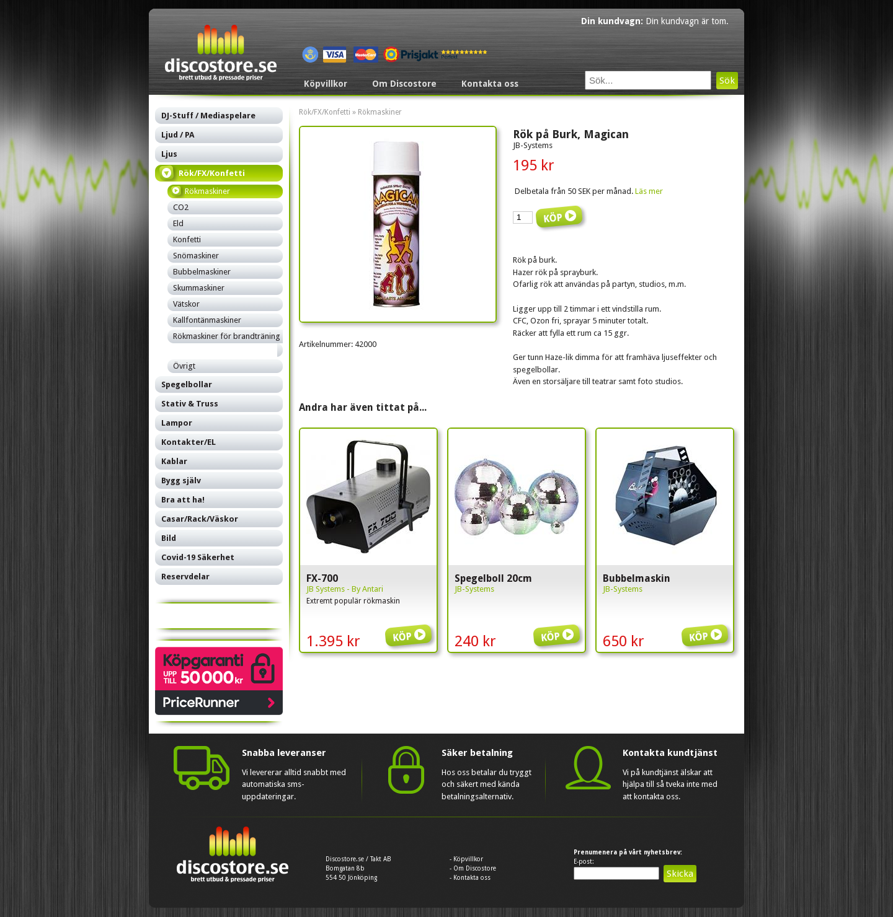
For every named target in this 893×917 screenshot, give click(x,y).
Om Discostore (404, 84)
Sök (727, 80)
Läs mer (649, 191)
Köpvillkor (325, 84)
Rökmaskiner (380, 112)
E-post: (584, 861)
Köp (410, 627)
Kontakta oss (489, 84)
